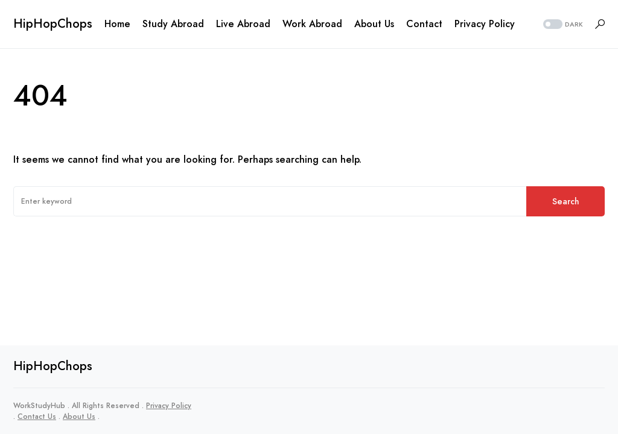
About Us (79, 416)
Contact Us (37, 416)
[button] (562, 24)
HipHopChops (52, 24)
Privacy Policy (168, 405)
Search (565, 201)
